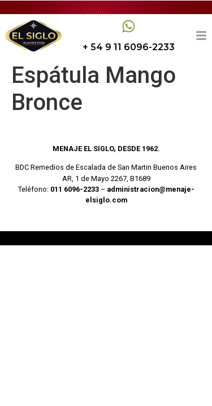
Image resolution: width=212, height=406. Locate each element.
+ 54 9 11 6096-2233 (129, 47)
